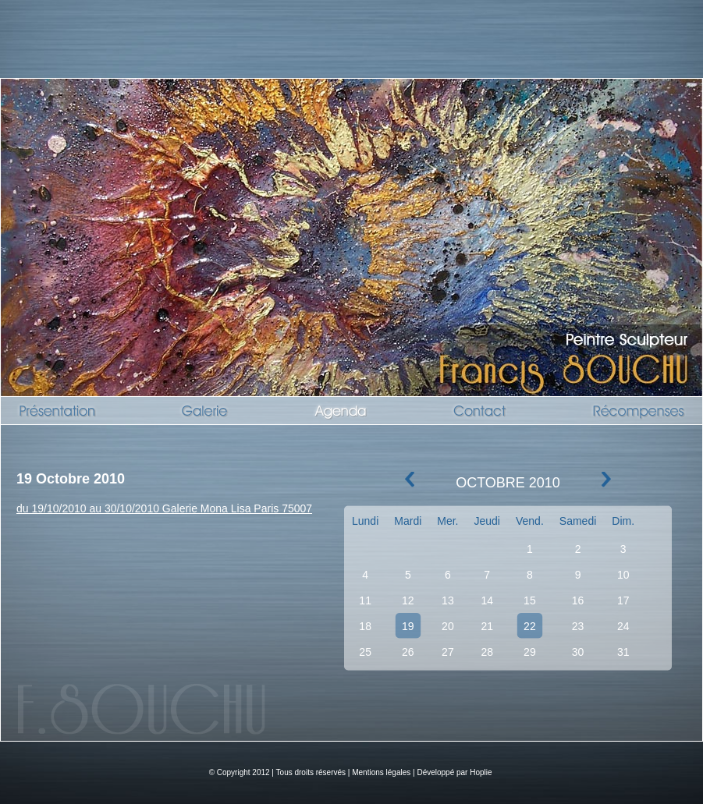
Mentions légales (381, 772)
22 (530, 626)
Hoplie (481, 772)
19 (408, 626)
